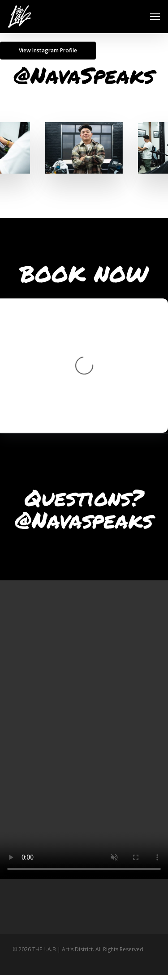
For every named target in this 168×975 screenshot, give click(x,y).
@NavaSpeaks (84, 75)
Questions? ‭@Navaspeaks (84, 508)
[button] (155, 16)
